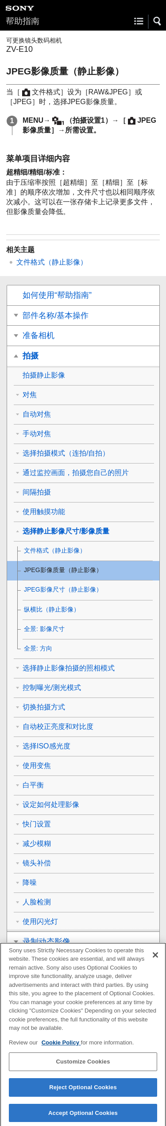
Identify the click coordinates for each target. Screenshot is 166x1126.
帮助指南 (22, 21)
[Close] (155, 960)
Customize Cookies (83, 1067)
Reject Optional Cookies (83, 1093)
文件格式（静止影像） (51, 262)
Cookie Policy (61, 1047)
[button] (157, 21)
